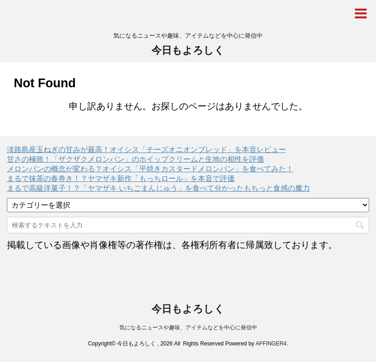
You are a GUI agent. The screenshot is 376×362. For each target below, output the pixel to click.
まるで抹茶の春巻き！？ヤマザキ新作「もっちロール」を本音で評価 (121, 178)
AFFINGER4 (271, 343)
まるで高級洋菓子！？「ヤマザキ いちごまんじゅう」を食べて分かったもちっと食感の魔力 (158, 188)
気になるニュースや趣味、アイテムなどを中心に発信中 (188, 327)
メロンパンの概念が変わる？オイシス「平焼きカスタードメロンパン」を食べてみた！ (150, 169)
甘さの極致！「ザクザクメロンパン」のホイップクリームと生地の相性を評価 (135, 159)
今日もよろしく (188, 50)
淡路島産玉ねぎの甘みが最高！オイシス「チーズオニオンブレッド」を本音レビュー (146, 149)
